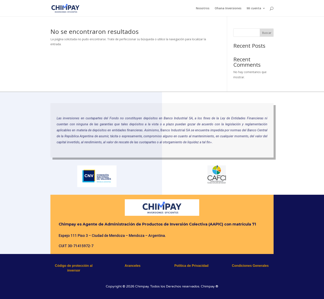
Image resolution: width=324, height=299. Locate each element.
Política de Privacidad (191, 265)
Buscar (266, 33)
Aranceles (133, 265)
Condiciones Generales (250, 265)
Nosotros (202, 8)
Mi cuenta (254, 8)
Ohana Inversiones (228, 8)
